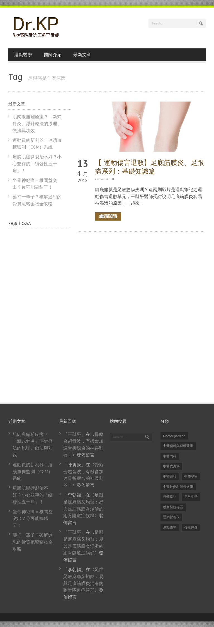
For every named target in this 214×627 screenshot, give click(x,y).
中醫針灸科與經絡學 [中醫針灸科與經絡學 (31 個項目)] (178, 487)
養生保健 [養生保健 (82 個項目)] (191, 527)
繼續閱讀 (108, 216)
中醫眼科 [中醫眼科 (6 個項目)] (169, 476)
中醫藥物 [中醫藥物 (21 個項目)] (191, 476)
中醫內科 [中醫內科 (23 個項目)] (169, 456)
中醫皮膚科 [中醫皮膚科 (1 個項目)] (171, 466)
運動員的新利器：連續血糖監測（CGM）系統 (33, 471)
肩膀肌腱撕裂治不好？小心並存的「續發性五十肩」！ (37, 163)
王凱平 (74, 434)
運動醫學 (23, 54)
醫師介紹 (53, 54)
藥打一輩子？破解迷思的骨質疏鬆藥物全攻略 (33, 542)
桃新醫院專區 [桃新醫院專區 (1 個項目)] (173, 507)
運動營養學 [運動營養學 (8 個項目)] (171, 517)
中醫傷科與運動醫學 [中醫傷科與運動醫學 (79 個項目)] (178, 446)
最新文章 (82, 54)
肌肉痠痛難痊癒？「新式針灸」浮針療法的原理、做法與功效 (37, 123)
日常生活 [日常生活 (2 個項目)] (191, 497)
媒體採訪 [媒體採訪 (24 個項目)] (169, 497)
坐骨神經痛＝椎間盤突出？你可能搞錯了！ (33, 518)
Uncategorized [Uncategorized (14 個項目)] (174, 436)
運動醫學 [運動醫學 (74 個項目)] (169, 527)
